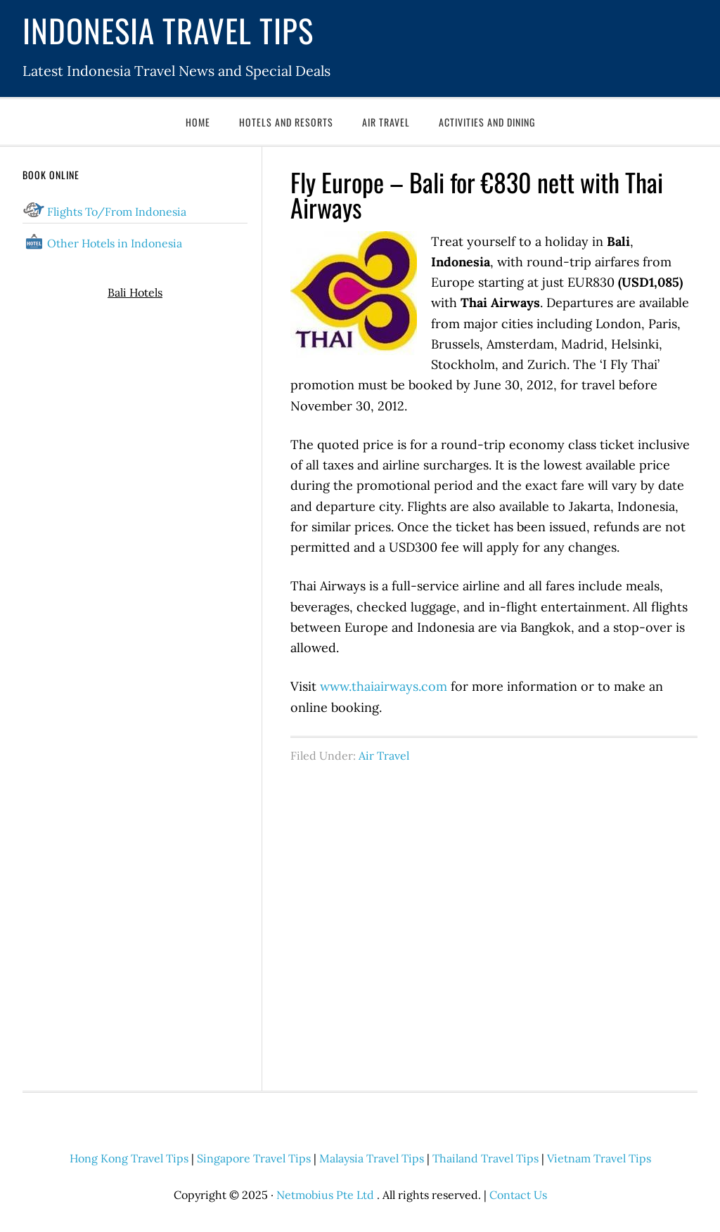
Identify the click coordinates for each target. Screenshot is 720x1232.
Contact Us (518, 1195)
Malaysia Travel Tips (371, 1158)
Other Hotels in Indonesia (114, 243)
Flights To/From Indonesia (116, 212)
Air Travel (384, 755)
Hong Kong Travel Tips (129, 1158)
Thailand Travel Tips (485, 1158)
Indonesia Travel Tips (168, 29)
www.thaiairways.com (383, 686)
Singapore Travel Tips (254, 1158)
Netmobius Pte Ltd (325, 1195)
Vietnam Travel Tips (599, 1158)
